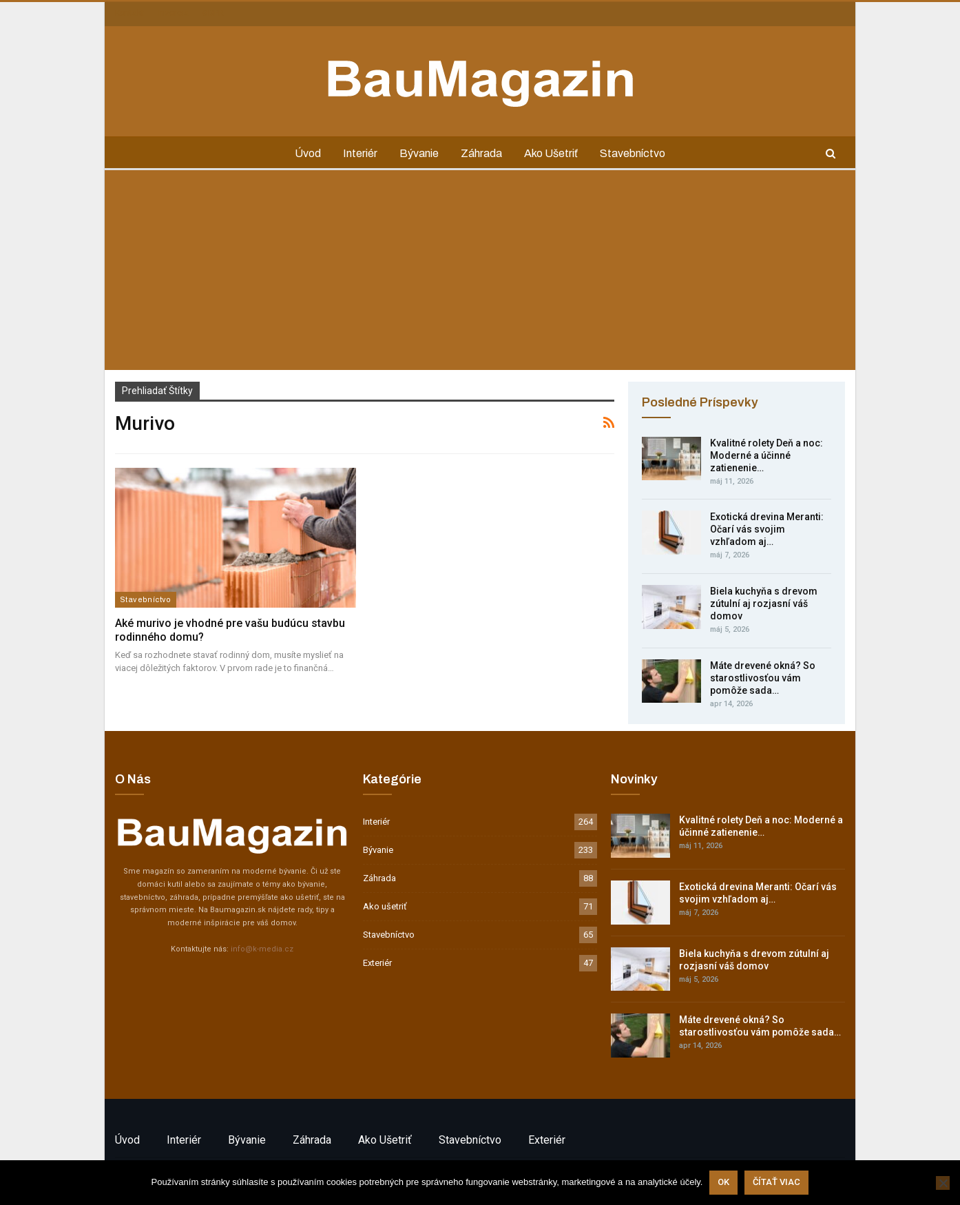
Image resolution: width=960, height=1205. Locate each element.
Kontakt (129, 13)
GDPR (213, 13)
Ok (723, 1182)
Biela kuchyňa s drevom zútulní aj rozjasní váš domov (763, 603)
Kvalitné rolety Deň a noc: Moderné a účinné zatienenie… (766, 455)
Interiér (357, 153)
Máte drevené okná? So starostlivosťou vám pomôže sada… (762, 678)
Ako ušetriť (554, 153)
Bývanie (418, 153)
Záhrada (482, 153)
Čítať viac (776, 1182)
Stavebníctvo (638, 153)
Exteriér (377, 963)
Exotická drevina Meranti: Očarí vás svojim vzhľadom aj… (767, 529)
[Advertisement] (480, 273)
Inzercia (173, 13)
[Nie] (943, 1183)
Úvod (303, 153)
